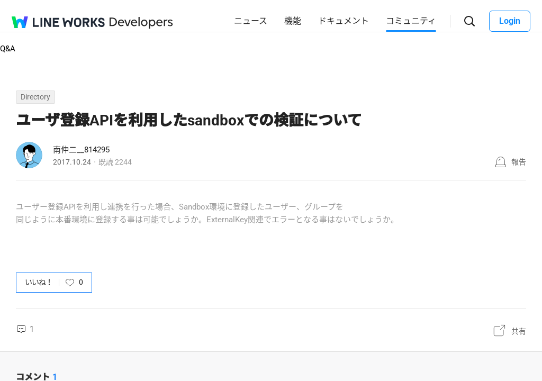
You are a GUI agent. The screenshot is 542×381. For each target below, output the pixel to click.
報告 (518, 162)
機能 (292, 21)
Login (509, 21)
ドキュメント (343, 21)
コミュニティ (411, 21)
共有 (518, 331)
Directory (35, 97)
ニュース (250, 21)
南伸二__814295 (81, 150)
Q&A (7, 48)
